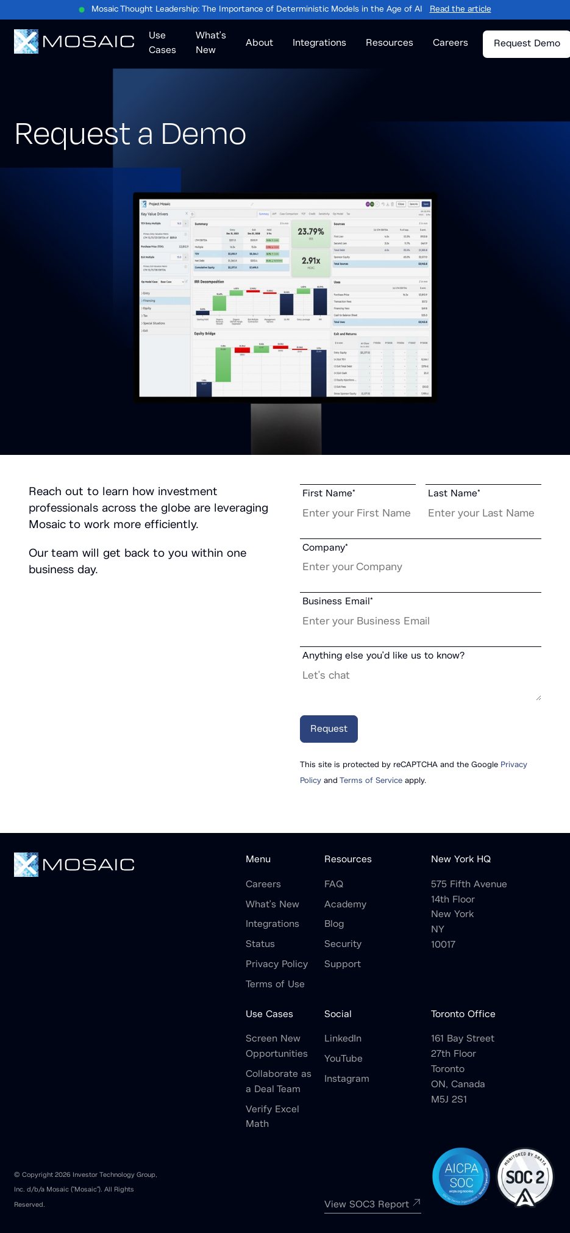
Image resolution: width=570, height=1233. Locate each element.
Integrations (272, 924)
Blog (334, 924)
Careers (263, 885)
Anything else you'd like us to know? (383, 656)
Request (328, 729)
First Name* (328, 494)
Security (343, 944)
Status (260, 944)
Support (342, 964)
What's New (272, 905)
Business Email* (337, 602)
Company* (325, 548)
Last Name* (454, 494)
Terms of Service (371, 781)
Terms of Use (275, 985)
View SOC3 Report (372, 1205)
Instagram (346, 1079)
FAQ (333, 885)
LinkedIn (343, 1039)
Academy (345, 905)
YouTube (343, 1059)
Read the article (460, 9)
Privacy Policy (277, 964)
